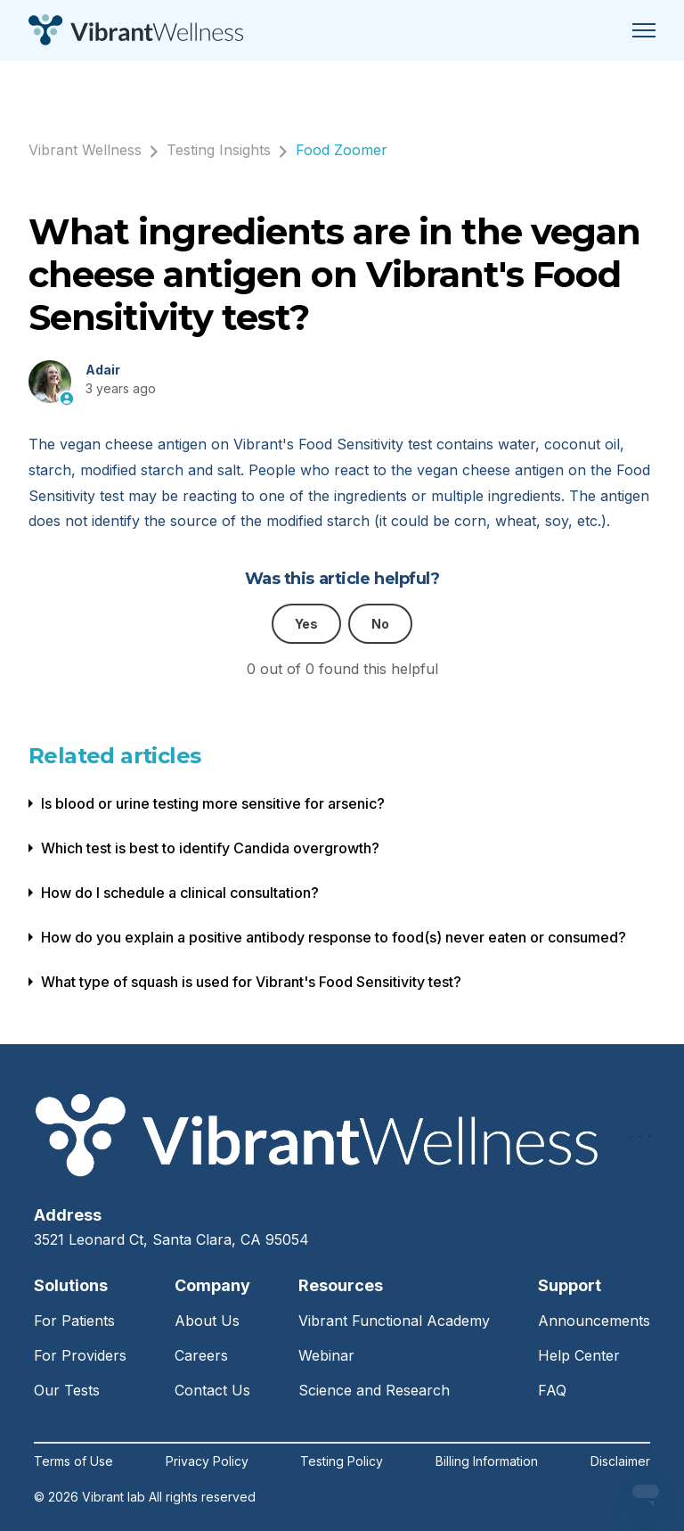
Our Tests (67, 1390)
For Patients (74, 1320)
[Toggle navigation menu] (644, 30)
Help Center (579, 1355)
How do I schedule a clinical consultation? (180, 892)
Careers (201, 1355)
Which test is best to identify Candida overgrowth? (210, 848)
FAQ (552, 1390)
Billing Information (487, 1461)
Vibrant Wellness (85, 150)
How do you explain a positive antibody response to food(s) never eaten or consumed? (333, 937)
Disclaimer (620, 1461)
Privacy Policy (207, 1461)
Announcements (594, 1320)
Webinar (326, 1355)
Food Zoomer (341, 150)
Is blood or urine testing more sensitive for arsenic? (213, 803)
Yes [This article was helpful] (306, 623)
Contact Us (212, 1390)
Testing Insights (219, 150)
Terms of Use (73, 1461)
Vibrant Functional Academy (394, 1320)
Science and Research (374, 1390)
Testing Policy (341, 1461)
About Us (207, 1320)
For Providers (80, 1355)
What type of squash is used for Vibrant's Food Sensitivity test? (251, 982)
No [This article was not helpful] (380, 623)
